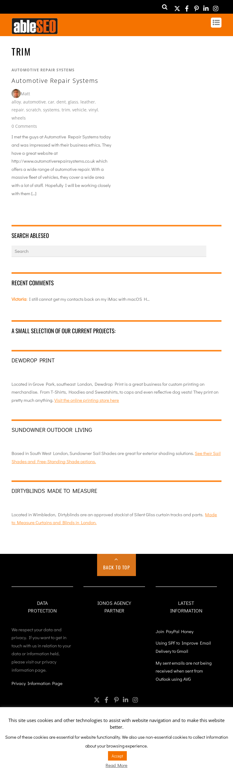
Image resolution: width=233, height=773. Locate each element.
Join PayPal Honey (175, 631)
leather (87, 102)
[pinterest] (196, 6)
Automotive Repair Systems (43, 70)
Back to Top (116, 567)
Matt (25, 94)
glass (73, 102)
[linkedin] (206, 6)
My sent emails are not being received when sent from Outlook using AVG (184, 671)
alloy (16, 102)
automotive (34, 102)
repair (18, 110)
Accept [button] (117, 755)
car (51, 102)
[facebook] (187, 6)
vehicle (79, 110)
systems (51, 110)
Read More (116, 765)
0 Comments (24, 126)
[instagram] (216, 6)
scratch (33, 110)
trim (66, 110)
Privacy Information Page (37, 683)
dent (61, 102)
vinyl (93, 110)
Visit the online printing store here (86, 400)
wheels (19, 118)
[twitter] (177, 6)
